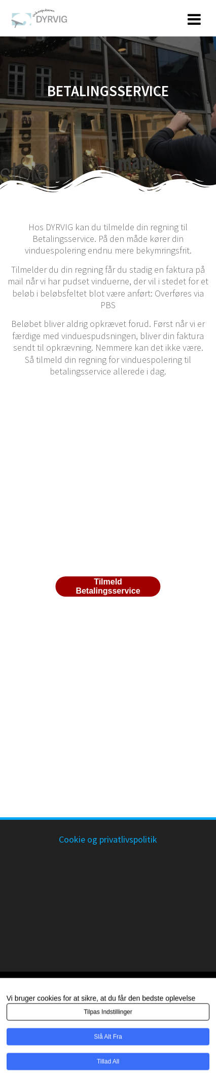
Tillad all (108, 1063)
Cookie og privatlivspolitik (108, 839)
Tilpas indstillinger (108, 1013)
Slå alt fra (108, 1038)
